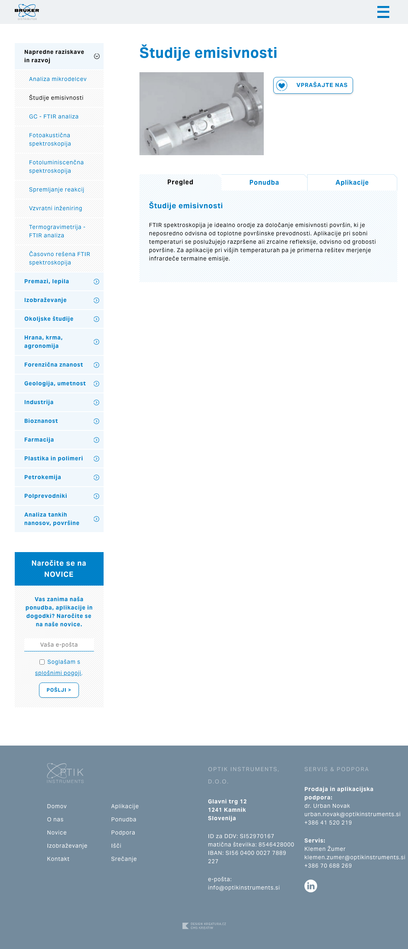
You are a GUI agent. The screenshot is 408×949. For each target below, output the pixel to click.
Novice (57, 832)
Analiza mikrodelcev (58, 79)
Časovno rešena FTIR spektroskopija (59, 258)
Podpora (123, 832)
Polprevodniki (45, 495)
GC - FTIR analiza (54, 116)
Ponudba (264, 182)
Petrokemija (42, 477)
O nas (55, 819)
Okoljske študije (49, 318)
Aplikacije (352, 182)
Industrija (39, 402)
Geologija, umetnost (55, 383)
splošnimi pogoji (58, 673)
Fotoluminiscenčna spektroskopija (56, 166)
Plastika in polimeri (53, 458)
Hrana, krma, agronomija (43, 341)
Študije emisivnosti (56, 97)
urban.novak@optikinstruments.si (352, 814)
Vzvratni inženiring (55, 208)
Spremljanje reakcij (56, 189)
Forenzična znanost (53, 364)
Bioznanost (41, 420)
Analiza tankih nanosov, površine (52, 519)
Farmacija (39, 439)
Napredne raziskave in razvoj (54, 56)
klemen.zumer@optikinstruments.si (355, 857)
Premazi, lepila (46, 281)
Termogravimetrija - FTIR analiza (57, 231)
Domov (57, 806)
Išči (116, 845)
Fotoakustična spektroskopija (50, 139)
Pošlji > (59, 690)
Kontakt (58, 858)
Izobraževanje (45, 300)
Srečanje (124, 858)
